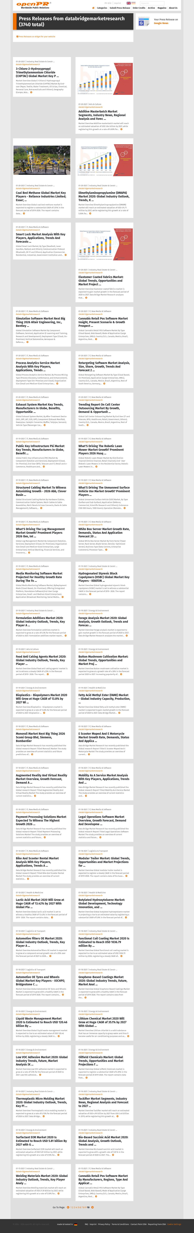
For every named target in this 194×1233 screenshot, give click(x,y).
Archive (151, 8)
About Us (173, 8)
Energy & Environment (99, 610)
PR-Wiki (108, 3)
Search (171, 3)
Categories (102, 8)
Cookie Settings (174, 1224)
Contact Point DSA (138, 1224)
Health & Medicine (97, 688)
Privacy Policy (104, 1224)
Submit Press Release (120, 8)
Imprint (117, 3)
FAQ (86, 1224)
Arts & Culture (95, 104)
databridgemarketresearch (28, 64)
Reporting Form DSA (157, 1224)
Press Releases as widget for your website (37, 36)
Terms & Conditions (120, 1224)
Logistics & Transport (98, 851)
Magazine (162, 8)
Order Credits (139, 8)
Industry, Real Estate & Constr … (41, 61)
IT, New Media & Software (38, 227)
